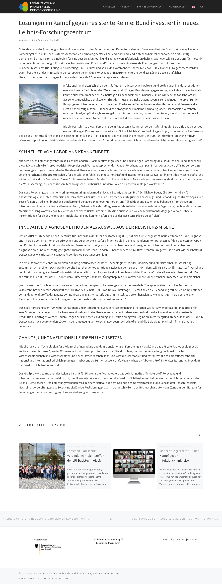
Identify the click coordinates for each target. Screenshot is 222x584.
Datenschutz (180, 539)
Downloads (167, 539)
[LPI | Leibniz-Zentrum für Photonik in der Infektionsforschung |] (39, 6)
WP (31, 578)
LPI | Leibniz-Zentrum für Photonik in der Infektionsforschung (59, 573)
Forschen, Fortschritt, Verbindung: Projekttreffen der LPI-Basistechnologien (85, 455)
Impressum (192, 539)
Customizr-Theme (60, 578)
